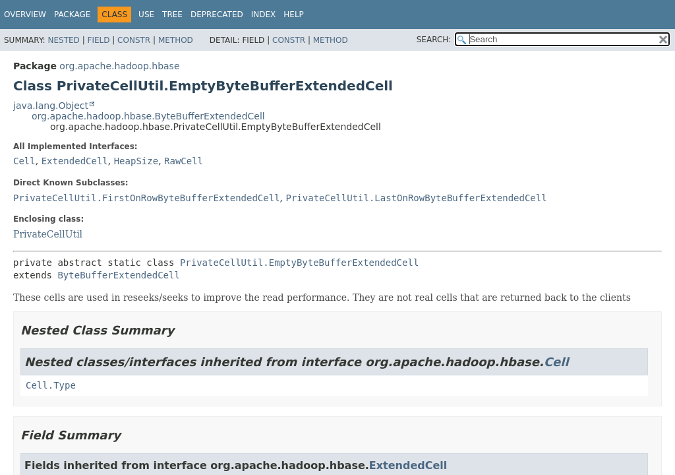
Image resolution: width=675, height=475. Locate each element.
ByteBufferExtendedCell (118, 275)
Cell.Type (51, 385)
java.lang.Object (50, 105)
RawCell (183, 161)
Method (175, 40)
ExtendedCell (75, 161)
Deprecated (217, 14)
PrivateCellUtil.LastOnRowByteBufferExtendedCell (415, 198)
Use (146, 14)
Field (98, 40)
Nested (63, 40)
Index (263, 14)
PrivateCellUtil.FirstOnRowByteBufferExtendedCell (146, 198)
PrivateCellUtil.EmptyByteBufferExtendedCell (299, 262)
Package (72, 14)
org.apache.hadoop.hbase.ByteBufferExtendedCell (148, 116)
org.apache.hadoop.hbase (119, 66)
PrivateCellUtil (47, 234)
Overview (25, 14)
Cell (24, 161)
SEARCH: (434, 39)
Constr (133, 40)
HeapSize (136, 161)
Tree (172, 14)
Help (293, 14)
